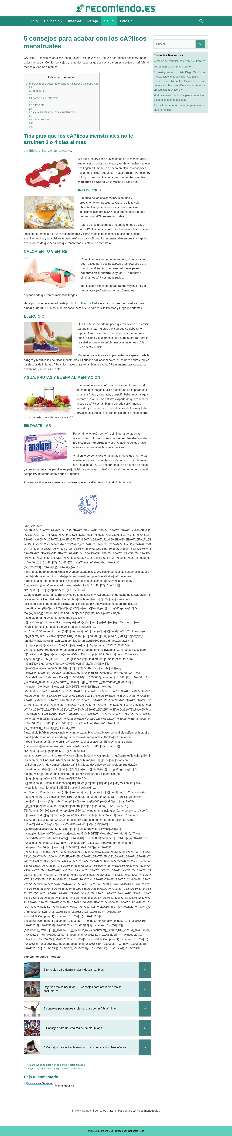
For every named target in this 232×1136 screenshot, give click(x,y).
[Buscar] (200, 44)
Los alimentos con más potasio (172, 66)
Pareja (92, 21)
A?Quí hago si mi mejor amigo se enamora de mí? (54, 1068)
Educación (53, 21)
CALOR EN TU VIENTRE (43, 98)
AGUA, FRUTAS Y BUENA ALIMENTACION (52, 112)
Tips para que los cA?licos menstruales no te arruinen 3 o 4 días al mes (62, 83)
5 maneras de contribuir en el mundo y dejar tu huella (56, 1064)
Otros (128, 21)
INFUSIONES (37, 91)
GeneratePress (136, 1130)
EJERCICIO (36, 105)
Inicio (33, 21)
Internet (74, 21)
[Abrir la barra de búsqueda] (201, 21)
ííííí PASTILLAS (39, 119)
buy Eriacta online (35, 150)
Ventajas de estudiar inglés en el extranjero (179, 61)
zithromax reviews (59, 150)
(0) (40, 1083)
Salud (109, 21)
